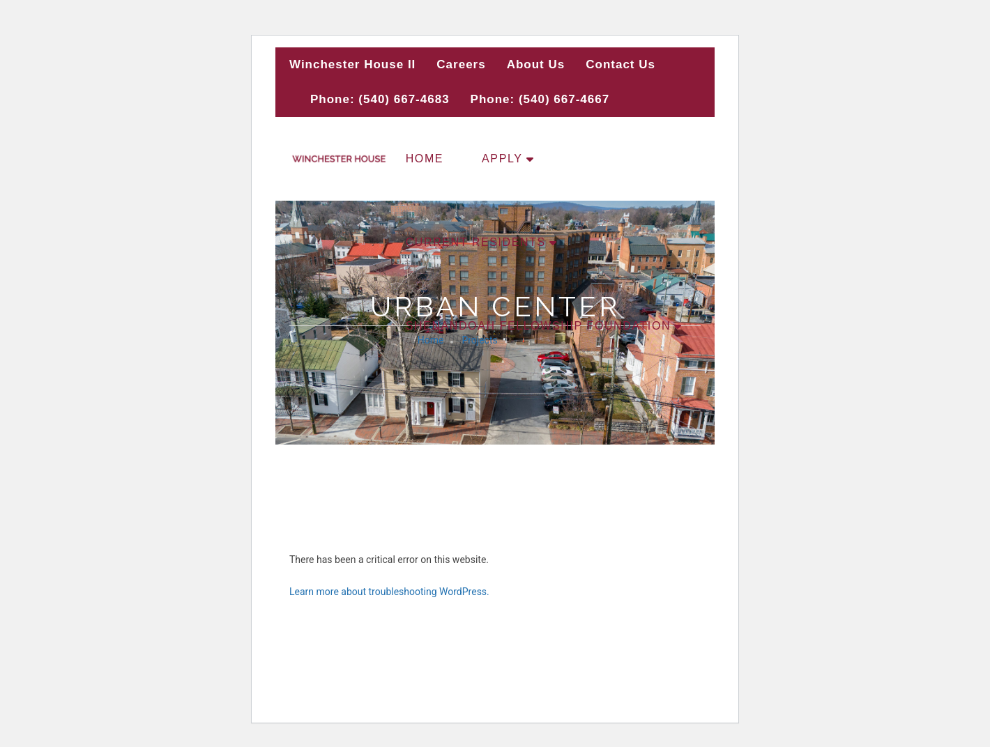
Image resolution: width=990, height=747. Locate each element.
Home (424, 158)
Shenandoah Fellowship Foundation (538, 326)
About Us (536, 64)
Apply (502, 158)
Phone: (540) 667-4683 (380, 99)
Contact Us (620, 64)
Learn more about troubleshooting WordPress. (389, 591)
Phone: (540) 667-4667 (540, 99)
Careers (460, 64)
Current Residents (476, 242)
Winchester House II (352, 64)
